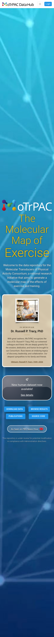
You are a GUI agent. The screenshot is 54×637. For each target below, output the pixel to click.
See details (27, 395)
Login (48, 4)
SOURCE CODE (38, 416)
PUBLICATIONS (15, 416)
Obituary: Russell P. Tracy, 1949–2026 (27, 362)
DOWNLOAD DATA (14, 409)
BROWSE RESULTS (39, 409)
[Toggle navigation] (40, 4)
